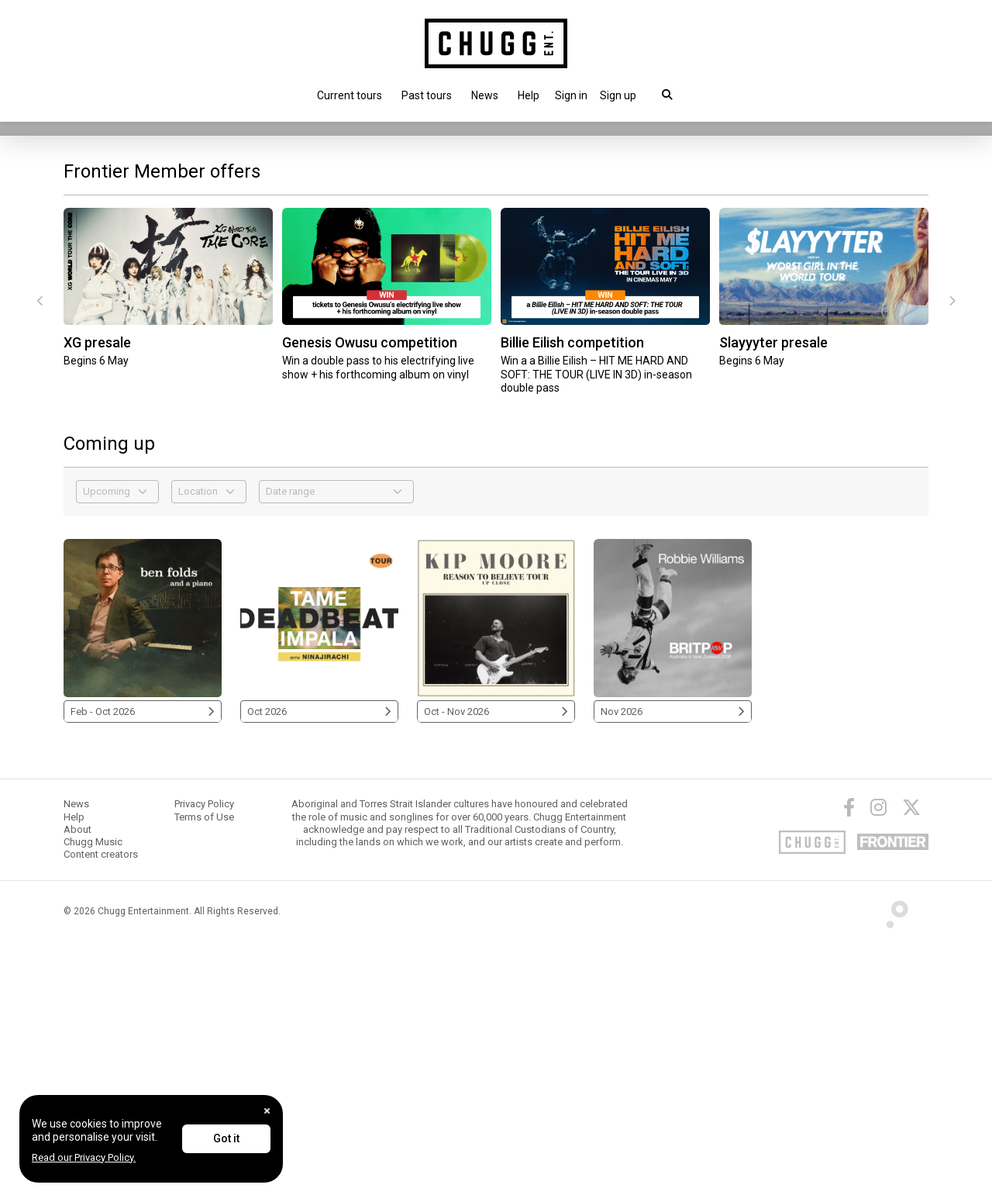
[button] (571, 95)
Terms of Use (204, 1077)
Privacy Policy (204, 1064)
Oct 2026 (319, 971)
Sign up (618, 95)
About (77, 1089)
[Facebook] (849, 1068)
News (484, 95)
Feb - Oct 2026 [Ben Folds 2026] (143, 971)
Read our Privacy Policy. (84, 1157)
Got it (226, 1138)
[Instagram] (878, 1068)
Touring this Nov (115, 335)
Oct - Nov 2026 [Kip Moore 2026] (496, 971)
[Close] (267, 1110)
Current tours (349, 95)
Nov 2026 (673, 971)
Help (528, 95)
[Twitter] (911, 1068)
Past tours (426, 95)
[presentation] (40, 561)
